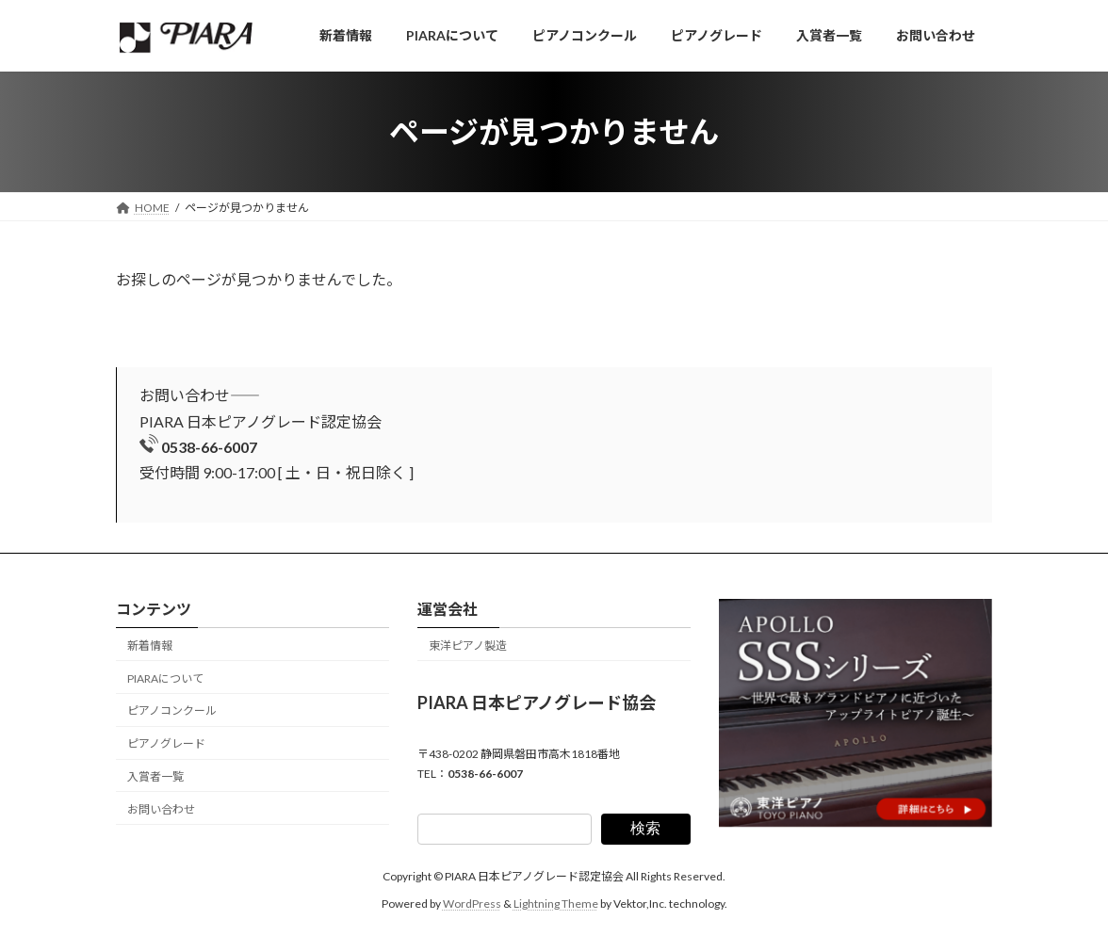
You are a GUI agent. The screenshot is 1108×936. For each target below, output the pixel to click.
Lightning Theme (555, 903)
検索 (645, 828)
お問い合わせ (161, 809)
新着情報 (149, 645)
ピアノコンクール (172, 711)
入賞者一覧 (155, 776)
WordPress (472, 903)
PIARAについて (165, 678)
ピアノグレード (166, 743)
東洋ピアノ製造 (468, 645)
